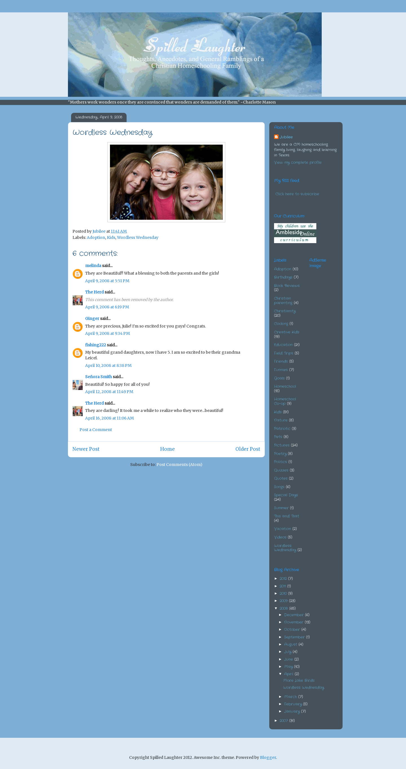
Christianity (284, 311)
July (288, 651)
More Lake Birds (299, 680)
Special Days (286, 495)
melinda (93, 265)
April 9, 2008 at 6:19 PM (107, 307)
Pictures (282, 445)
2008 (284, 608)
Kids (111, 237)
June (289, 659)
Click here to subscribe (297, 194)
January (292, 711)
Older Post (247, 449)
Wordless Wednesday (137, 237)
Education (283, 344)
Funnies (281, 370)
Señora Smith (98, 376)
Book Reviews (287, 285)
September (295, 637)
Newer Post (86, 449)
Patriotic (282, 428)
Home (167, 449)
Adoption (96, 237)
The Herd (94, 292)
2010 (284, 593)
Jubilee (286, 137)
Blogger (268, 757)
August (291, 644)
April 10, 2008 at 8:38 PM (108, 365)
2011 (283, 586)
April (289, 674)
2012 (284, 578)
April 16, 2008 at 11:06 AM (109, 418)
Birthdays (283, 277)
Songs (279, 487)
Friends (281, 361)
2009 (284, 601)
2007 (284, 720)
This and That (286, 516)
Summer (281, 508)
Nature (281, 420)
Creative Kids (286, 332)
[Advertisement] (337, 301)
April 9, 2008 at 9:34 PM (107, 333)
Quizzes (281, 470)
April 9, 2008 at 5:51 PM (107, 280)
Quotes (281, 478)
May (289, 666)
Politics (280, 462)
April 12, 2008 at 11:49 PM (109, 391)
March (291, 697)
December (294, 615)
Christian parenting (283, 301)
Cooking (281, 323)
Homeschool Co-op (285, 401)
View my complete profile (298, 162)
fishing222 (95, 344)
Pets (278, 437)
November (294, 622)
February (293, 704)
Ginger (92, 318)
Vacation (282, 529)
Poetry (280, 453)
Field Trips (283, 353)
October (292, 629)
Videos (280, 537)
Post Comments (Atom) (179, 464)
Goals (279, 378)
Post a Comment (96, 429)
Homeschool (285, 386)
